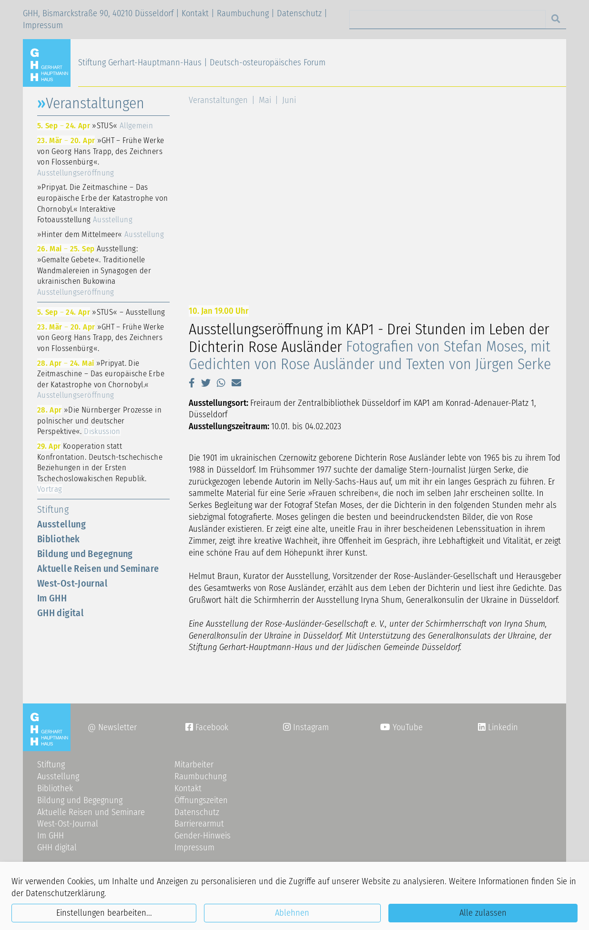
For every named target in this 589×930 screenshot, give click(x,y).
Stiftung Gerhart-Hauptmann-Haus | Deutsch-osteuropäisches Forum (201, 62)
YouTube (401, 727)
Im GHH (52, 598)
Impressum (43, 25)
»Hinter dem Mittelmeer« (100, 234)
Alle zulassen (483, 913)
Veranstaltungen (218, 100)
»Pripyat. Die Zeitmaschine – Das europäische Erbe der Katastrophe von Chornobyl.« (100, 379)
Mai (265, 100)
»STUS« (95, 125)
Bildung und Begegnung (85, 553)
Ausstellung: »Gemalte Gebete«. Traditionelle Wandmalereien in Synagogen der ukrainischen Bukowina (94, 270)
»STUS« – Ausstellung (101, 312)
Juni (289, 100)
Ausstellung (61, 524)
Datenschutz (299, 13)
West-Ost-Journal (72, 583)
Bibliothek (58, 539)
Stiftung (53, 509)
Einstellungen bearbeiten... (104, 913)
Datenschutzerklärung (65, 893)
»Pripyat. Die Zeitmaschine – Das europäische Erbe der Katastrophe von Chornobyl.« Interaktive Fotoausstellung (102, 203)
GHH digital (60, 613)
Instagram (306, 727)
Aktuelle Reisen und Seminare (98, 568)
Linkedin (502, 727)
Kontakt (195, 13)
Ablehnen (292, 913)
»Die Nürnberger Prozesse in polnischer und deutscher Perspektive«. (99, 420)
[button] (192, 383)
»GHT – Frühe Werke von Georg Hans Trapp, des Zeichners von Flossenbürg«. (100, 156)
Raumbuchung (243, 13)
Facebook (206, 727)
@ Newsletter (112, 727)
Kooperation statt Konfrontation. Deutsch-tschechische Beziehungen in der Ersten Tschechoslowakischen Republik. (99, 467)
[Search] (447, 19)
